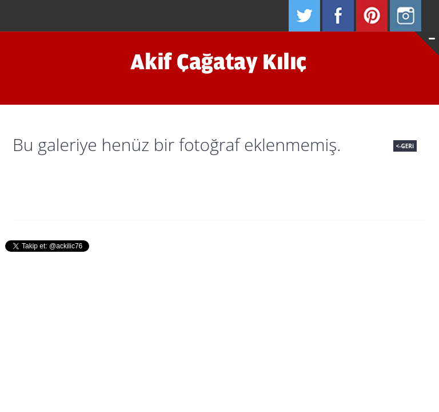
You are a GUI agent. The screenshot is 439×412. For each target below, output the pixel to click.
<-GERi (405, 146)
